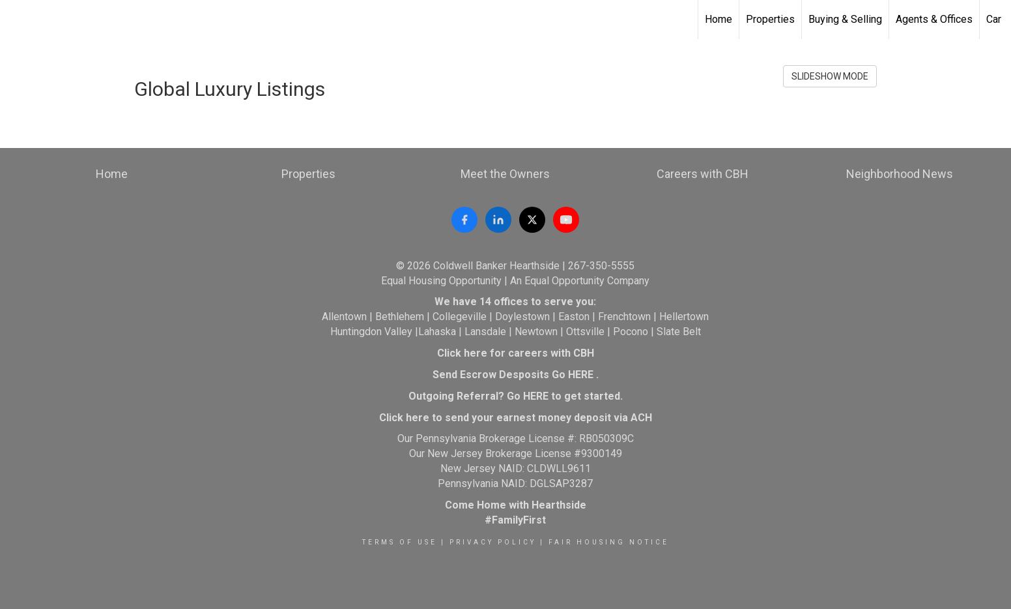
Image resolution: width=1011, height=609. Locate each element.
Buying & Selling (845, 19)
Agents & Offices (934, 19)
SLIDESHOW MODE (829, 76)
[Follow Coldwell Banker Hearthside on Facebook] (464, 220)
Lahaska (437, 331)
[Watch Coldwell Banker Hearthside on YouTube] (566, 220)
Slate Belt (679, 331)
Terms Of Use (399, 542)
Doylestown (522, 316)
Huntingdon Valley (371, 331)
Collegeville (460, 316)
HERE (580, 374)
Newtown (536, 331)
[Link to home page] (16, 19)
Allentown (344, 316)
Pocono (630, 331)
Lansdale (485, 331)
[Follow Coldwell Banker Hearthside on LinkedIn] (498, 220)
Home (718, 19)
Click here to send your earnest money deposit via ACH (515, 417)
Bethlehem (399, 316)
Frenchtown (624, 316)
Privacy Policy (492, 542)
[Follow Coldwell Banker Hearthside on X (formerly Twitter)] (532, 220)
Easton (574, 316)
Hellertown (684, 316)
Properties (770, 19)
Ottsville (585, 331)
